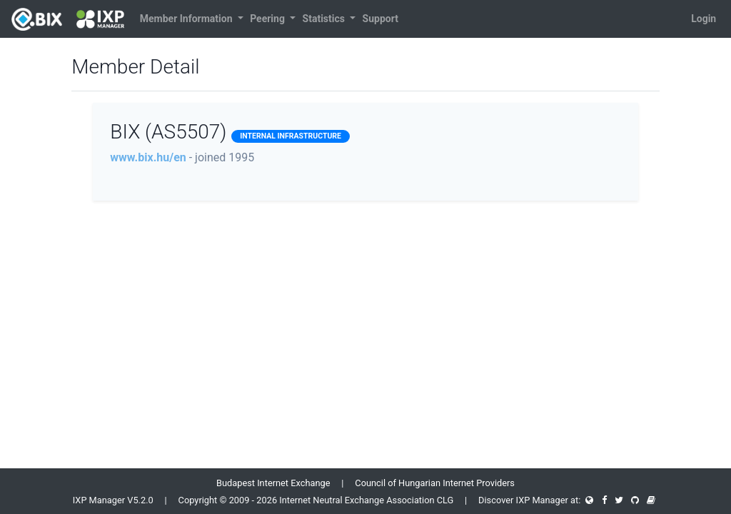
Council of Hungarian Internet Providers (435, 483)
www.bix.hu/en (148, 157)
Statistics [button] (325, 18)
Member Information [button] (187, 18)
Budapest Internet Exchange (273, 483)
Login (703, 18)
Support (380, 18)
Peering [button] (268, 18)
